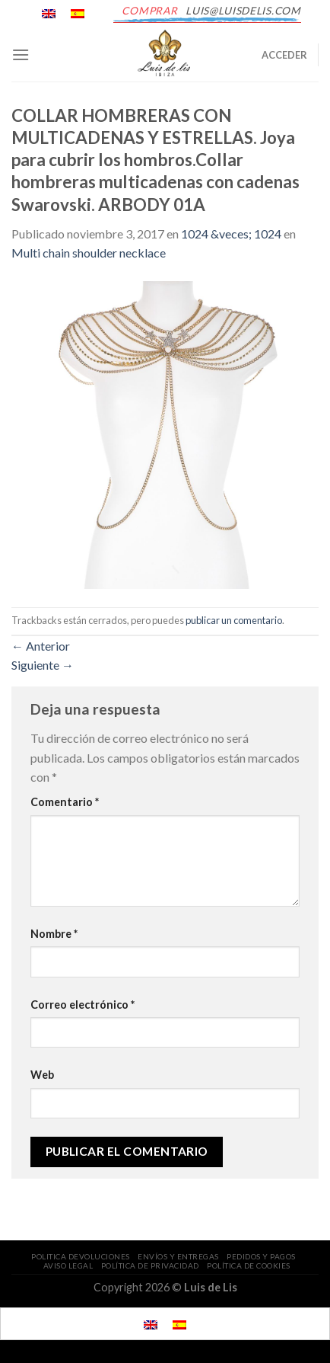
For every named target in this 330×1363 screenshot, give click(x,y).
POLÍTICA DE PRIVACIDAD (150, 1265)
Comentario (64, 801)
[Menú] (20, 54)
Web (42, 1074)
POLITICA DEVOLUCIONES (80, 1256)
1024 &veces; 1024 (231, 233)
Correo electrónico (82, 1004)
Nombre (54, 933)
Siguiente (42, 665)
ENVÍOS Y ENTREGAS (178, 1256)
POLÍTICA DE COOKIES (248, 1265)
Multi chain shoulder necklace (88, 252)
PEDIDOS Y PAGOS (261, 1256)
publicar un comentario (234, 620)
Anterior (40, 645)
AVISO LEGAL (68, 1265)
